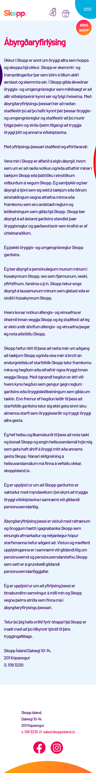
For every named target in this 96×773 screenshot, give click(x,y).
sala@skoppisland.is (59, 731)
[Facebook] (39, 747)
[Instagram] (57, 747)
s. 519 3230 (29, 731)
